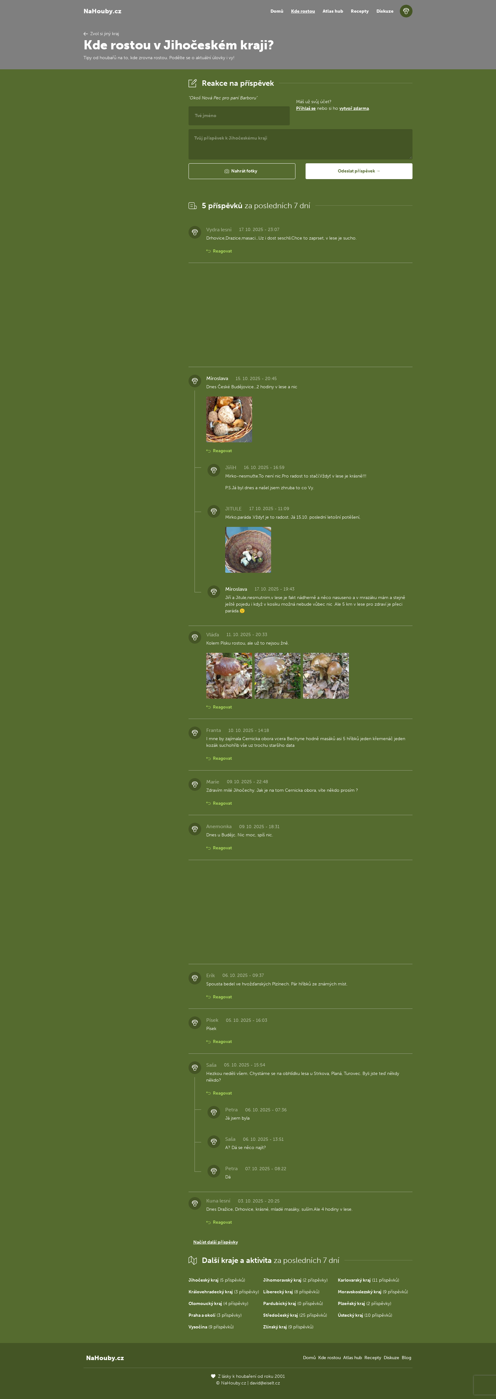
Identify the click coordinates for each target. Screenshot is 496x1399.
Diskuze (385, 11)
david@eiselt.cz (265, 1383)
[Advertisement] (131, 172)
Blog (406, 1357)
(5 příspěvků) (217, 1280)
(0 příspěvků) (293, 1303)
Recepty (360, 11)
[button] (242, 171)
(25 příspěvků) (295, 1315)
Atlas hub (333, 11)
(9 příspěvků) (373, 1292)
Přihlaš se (306, 108)
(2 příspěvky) (295, 1280)
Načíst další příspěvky (215, 1242)
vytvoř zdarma (354, 108)
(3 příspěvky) (224, 1292)
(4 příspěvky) (218, 1303)
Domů (276, 11)
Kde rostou (303, 11)
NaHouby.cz (102, 11)
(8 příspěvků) (291, 1292)
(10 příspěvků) (365, 1315)
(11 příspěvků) (368, 1280)
